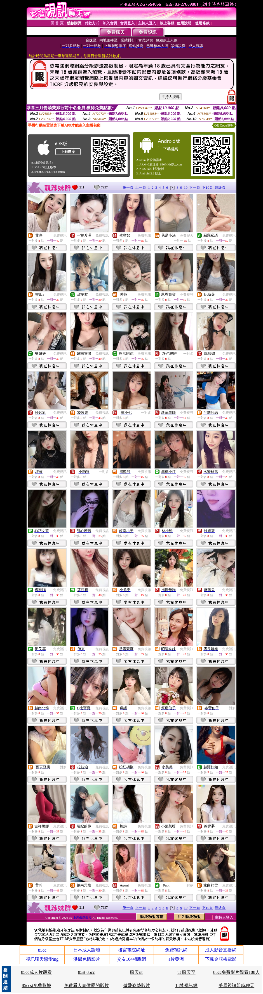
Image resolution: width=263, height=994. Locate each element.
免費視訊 (60, 235)
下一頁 (194, 187)
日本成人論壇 (86, 950)
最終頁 (220, 187)
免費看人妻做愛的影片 (86, 985)
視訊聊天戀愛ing (42, 959)
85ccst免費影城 (36, 985)
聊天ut (136, 972)
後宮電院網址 (131, 950)
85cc (42, 950)
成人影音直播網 (220, 950)
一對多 (188, 354)
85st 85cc (86, 972)
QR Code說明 (224, 125)
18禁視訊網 (186, 985)
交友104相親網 (131, 959)
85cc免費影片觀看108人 (236, 972)
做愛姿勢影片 (136, 985)
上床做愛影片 (82, 917)
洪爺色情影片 (86, 959)
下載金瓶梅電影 (220, 959)
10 (185, 187)
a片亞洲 (176, 959)
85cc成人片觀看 (36, 972)
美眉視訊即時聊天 (236, 985)
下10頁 (207, 187)
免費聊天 (186, 235)
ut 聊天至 (186, 972)
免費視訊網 (176, 950)
